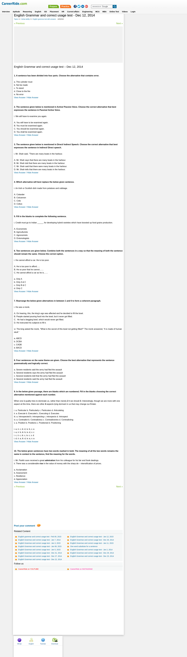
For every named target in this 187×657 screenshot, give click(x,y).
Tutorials (154, 19)
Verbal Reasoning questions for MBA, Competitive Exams (148, 83)
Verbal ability (25, 19)
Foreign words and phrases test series (141, 88)
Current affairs (73, 9)
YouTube (111, 640)
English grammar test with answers (44, 19)
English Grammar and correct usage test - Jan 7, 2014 (39, 540)
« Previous (19, 23)
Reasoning (27, 9)
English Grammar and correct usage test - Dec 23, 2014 (92, 556)
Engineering (87, 9)
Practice (134, 3)
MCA (97, 9)
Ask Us (102, 640)
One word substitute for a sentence (83, 546)
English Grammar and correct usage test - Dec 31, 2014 (40, 553)
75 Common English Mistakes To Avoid (141, 79)
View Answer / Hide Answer (26, 97)
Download (165, 19)
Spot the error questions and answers (141, 68)
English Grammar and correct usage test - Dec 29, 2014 (92, 553)
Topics (16, 19)
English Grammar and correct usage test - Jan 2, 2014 (91, 550)
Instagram (121, 640)
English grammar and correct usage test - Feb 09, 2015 (39, 537)
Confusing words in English (137, 64)
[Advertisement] (68, 44)
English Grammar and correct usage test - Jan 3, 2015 (39, 543)
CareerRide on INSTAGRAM (81, 569)
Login (133, 9)
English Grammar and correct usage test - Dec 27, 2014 (40, 556)
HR (63, 9)
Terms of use (92, 640)
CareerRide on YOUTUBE (28, 569)
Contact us (81, 640)
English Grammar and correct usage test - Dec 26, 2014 (92, 540)
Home (62, 640)
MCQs (130, 19)
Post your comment (24, 525)
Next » (119, 23)
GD (45, 9)
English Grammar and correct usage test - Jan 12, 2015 (92, 537)
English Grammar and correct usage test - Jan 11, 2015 (92, 543)
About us (70, 640)
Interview (6, 9)
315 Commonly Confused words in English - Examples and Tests (147, 74)
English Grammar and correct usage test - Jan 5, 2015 (39, 550)
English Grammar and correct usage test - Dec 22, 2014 (40, 559)
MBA (104, 9)
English (38, 9)
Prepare (122, 3)
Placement (54, 9)
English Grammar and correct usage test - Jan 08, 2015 (39, 546)
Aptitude (16, 9)
